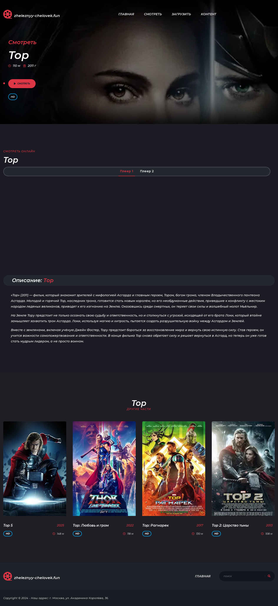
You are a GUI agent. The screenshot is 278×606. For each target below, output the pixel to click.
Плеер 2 (147, 171)
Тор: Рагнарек (155, 525)
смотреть (22, 83)
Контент (208, 14)
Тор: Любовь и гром (91, 525)
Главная (126, 14)
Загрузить (181, 14)
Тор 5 (8, 525)
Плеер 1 (126, 171)
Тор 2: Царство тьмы (230, 525)
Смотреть (153, 14)
